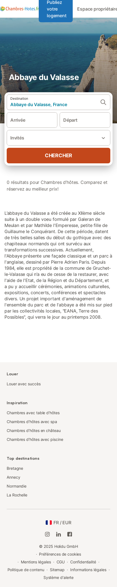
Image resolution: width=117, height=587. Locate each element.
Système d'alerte (58, 577)
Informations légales (88, 569)
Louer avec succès (24, 383)
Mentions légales (36, 561)
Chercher (58, 155)
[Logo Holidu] (19, 9)
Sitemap (57, 569)
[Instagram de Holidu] (47, 534)
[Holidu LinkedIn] (58, 534)
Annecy (13, 477)
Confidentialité (83, 561)
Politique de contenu (26, 569)
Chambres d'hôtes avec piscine (35, 439)
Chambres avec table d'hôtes (33, 412)
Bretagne (15, 468)
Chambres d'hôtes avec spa (32, 421)
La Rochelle (17, 495)
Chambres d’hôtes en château (34, 430)
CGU (61, 561)
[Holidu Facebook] (70, 534)
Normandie (16, 486)
